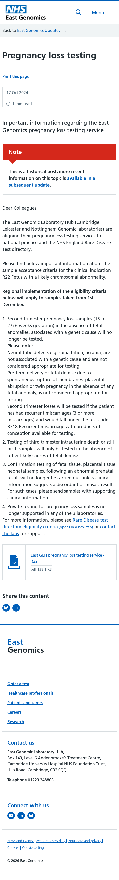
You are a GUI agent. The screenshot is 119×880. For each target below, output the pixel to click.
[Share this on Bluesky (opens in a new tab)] (7, 608)
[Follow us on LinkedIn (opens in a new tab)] (22, 815)
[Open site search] (79, 12)
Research (15, 721)
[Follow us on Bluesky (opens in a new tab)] (32, 815)
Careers (14, 712)
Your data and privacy (85, 841)
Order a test (18, 683)
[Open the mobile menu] (102, 12)
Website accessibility (51, 841)
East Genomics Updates (38, 30)
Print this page (15, 76)
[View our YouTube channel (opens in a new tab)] (12, 815)
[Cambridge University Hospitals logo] (27, 12)
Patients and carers (25, 702)
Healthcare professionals (30, 693)
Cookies (13, 847)
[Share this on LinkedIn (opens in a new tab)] (17, 608)
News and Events (20, 841)
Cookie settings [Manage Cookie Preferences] (33, 847)
